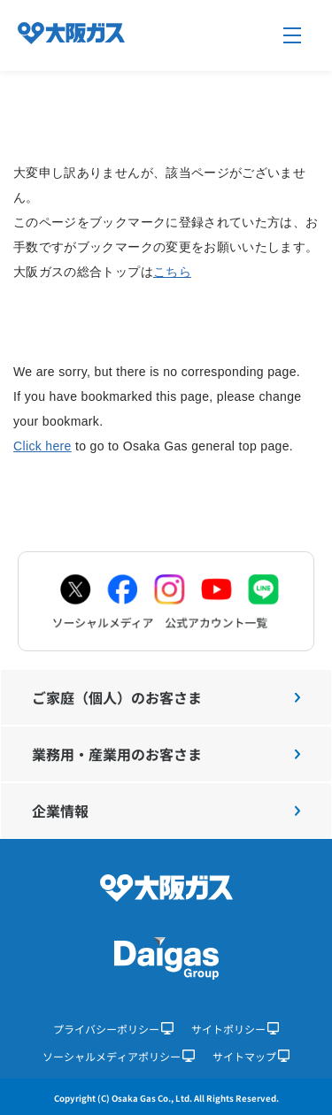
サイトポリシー (235, 1028)
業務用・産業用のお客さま (166, 754)
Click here (42, 446)
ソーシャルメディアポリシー (118, 1056)
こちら (172, 272)
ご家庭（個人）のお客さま (166, 697)
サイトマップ (251, 1056)
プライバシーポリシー (113, 1028)
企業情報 (166, 810)
